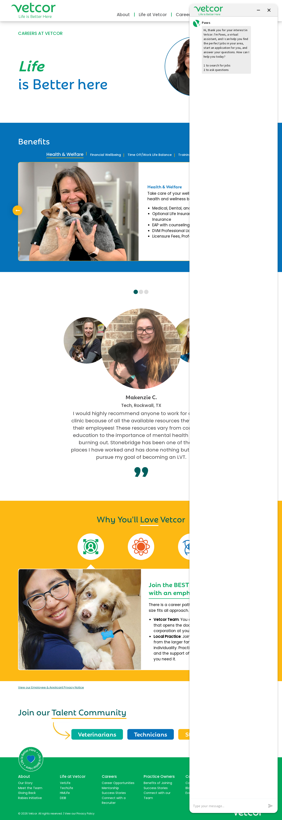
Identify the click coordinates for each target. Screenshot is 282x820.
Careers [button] (184, 15)
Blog (189, 788)
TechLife (66, 788)
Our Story (25, 783)
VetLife (65, 783)
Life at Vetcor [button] (153, 15)
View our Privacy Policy (80, 813)
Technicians (150, 734)
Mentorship (110, 788)
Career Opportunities (118, 783)
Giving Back (27, 793)
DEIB (63, 798)
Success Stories (114, 793)
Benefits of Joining (158, 783)
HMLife (65, 793)
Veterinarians (97, 734)
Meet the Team (30, 788)
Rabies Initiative (30, 798)
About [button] (123, 15)
